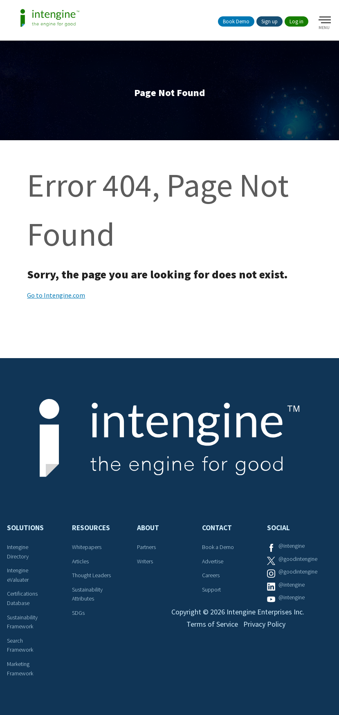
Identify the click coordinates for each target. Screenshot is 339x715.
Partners (146, 547)
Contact (217, 527)
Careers (211, 575)
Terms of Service (212, 624)
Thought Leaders (91, 575)
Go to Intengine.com (56, 295)
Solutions (25, 527)
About (148, 527)
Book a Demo (218, 547)
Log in (296, 21)
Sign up (269, 21)
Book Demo (236, 21)
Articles (80, 561)
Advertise (212, 561)
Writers (145, 561)
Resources (91, 527)
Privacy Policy (264, 624)
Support (211, 589)
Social (278, 527)
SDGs (78, 612)
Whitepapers (86, 547)
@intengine (291, 545)
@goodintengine (297, 559)
